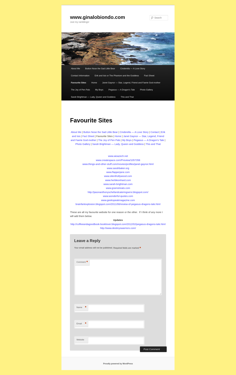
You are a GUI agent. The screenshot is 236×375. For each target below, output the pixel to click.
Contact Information (80, 75)
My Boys (99, 89)
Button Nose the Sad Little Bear (100, 68)
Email (81, 323)
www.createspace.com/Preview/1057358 (118, 160)
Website (80, 339)
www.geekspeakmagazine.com (118, 200)
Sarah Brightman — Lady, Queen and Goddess (93, 97)
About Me (75, 68)
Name (81, 307)
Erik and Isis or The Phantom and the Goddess (117, 75)
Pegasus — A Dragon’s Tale (121, 89)
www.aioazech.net (118, 156)
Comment (82, 262)
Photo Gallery (146, 89)
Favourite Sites (78, 82)
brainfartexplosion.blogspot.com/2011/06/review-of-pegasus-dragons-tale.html (118, 204)
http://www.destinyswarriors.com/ (118, 228)
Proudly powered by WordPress (118, 364)
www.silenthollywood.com (118, 176)
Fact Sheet (149, 75)
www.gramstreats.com (118, 188)
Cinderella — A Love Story (132, 68)
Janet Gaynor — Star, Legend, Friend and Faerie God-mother (131, 82)
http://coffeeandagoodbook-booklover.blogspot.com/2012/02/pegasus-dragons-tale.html (118, 224)
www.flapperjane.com (118, 172)
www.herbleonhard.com (118, 180)
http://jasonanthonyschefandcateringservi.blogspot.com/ (118, 192)
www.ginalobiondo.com (97, 17)
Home (94, 82)
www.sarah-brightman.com (118, 184)
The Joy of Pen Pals (80, 89)
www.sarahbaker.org (118, 168)
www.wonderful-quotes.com (118, 196)
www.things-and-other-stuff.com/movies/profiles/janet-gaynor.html (118, 164)
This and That (127, 97)
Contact (154, 132)
